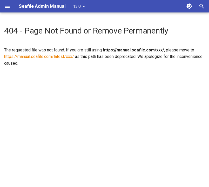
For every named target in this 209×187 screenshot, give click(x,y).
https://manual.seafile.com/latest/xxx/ (39, 56)
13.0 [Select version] (77, 6)
